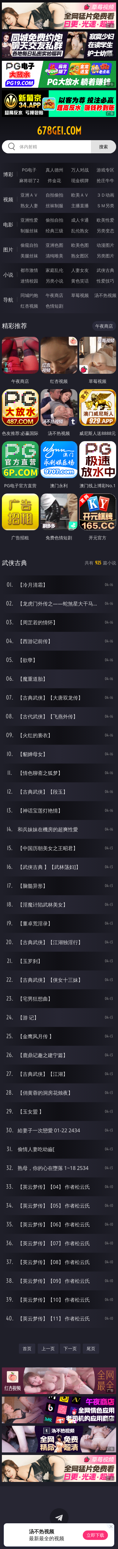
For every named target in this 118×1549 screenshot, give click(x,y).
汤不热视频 (105, 295)
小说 (8, 274)
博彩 (8, 174)
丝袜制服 (54, 206)
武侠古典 (105, 270)
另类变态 (105, 231)
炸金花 (54, 180)
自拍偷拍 (54, 195)
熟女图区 (80, 256)
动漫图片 (105, 245)
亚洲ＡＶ (29, 195)
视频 (8, 199)
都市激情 (29, 270)
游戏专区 (105, 170)
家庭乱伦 (54, 270)
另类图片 (105, 256)
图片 (8, 249)
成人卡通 (80, 220)
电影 (8, 224)
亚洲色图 (54, 245)
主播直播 (80, 206)
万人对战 (80, 170)
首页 (27, 1348)
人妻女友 (80, 270)
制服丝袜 (29, 231)
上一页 (48, 1348)
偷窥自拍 (29, 245)
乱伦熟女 (80, 231)
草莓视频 (80, 295)
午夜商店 (54, 295)
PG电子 (29, 170)
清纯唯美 (54, 256)
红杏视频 (29, 306)
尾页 (91, 1348)
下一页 (70, 1348)
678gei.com (59, 130)
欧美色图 (80, 245)
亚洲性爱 (29, 220)
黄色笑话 (80, 281)
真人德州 (54, 170)
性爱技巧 (105, 281)
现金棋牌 (80, 180)
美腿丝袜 (29, 256)
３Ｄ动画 (105, 195)
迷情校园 (29, 281)
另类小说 (54, 281)
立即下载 (95, 1535)
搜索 (103, 147)
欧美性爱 (105, 220)
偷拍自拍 (54, 220)
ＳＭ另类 (105, 206)
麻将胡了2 (29, 180)
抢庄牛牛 (105, 180)
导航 (8, 299)
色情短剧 (54, 306)
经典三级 (54, 231)
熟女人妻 (29, 206)
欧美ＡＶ (80, 195)
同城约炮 (29, 295)
